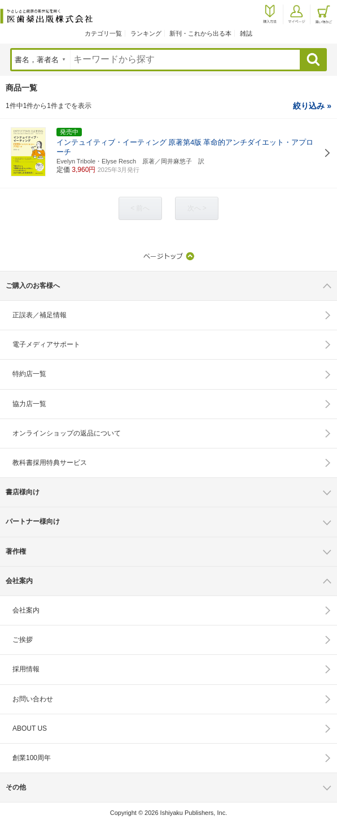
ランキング (145, 33)
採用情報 (26, 669)
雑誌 (246, 33)
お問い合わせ (32, 699)
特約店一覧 (29, 374)
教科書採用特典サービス (49, 463)
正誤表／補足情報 (39, 315)
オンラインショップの (66, 433)
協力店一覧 (29, 404)
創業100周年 (31, 758)
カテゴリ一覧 (103, 33)
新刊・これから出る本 (200, 33)
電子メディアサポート (46, 344)
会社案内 (26, 610)
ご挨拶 (22, 640)
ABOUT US (29, 728)
